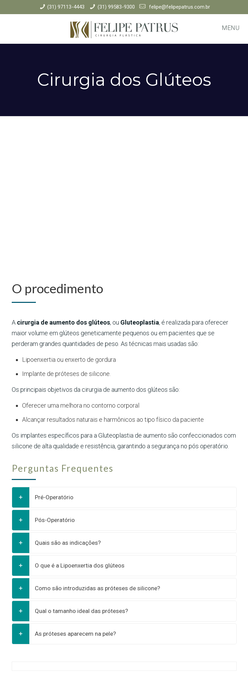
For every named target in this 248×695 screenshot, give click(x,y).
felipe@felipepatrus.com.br (179, 7)
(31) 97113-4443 (66, 7)
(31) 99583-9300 (116, 7)
